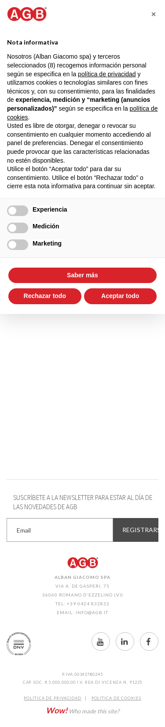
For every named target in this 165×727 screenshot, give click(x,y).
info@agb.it (92, 612)
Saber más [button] (82, 275)
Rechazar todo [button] (45, 295)
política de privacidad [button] (107, 74)
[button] (154, 14)
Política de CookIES (116, 698)
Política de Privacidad (52, 698)
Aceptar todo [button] (120, 295)
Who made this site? (82, 710)
